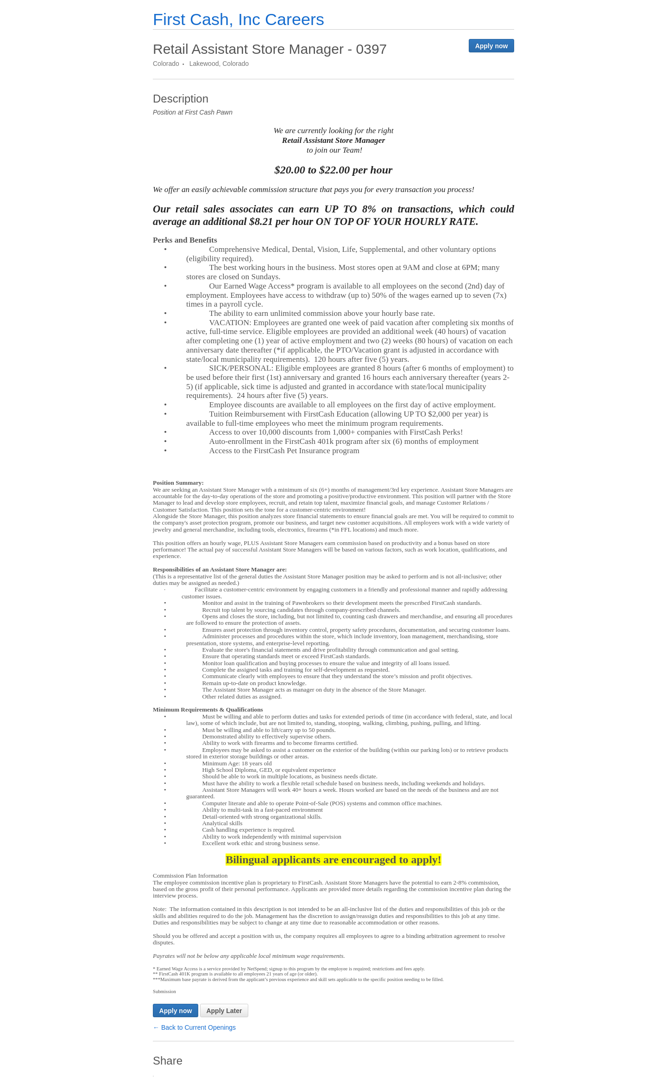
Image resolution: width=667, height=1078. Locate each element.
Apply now (491, 46)
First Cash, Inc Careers (238, 19)
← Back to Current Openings (194, 1027)
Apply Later (224, 1010)
